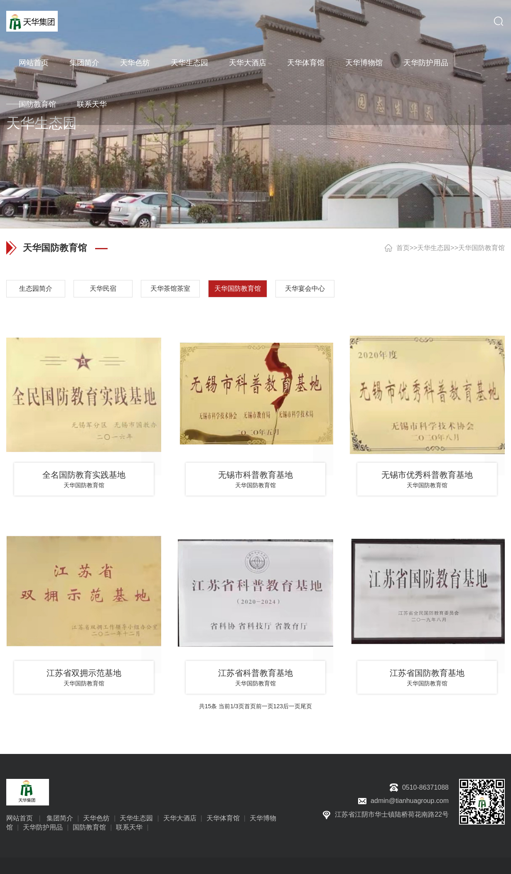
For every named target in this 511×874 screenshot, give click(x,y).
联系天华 (92, 104)
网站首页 (34, 62)
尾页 (306, 706)
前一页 (264, 706)
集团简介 (84, 62)
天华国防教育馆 (481, 247)
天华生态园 (189, 62)
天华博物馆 (364, 62)
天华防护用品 (425, 62)
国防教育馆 (37, 104)
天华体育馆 (305, 62)
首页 (403, 247)
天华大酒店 (247, 62)
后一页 (291, 706)
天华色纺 (135, 62)
